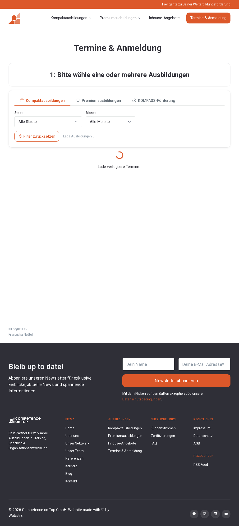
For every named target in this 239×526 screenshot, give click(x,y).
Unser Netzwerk (77, 443)
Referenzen (74, 458)
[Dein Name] (148, 364)
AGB (196, 443)
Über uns (72, 436)
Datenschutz (203, 436)
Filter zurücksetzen (36, 136)
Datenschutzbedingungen (141, 399)
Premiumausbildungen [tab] (98, 100)
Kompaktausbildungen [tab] (42, 100)
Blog (68, 474)
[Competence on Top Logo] (25, 420)
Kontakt (71, 481)
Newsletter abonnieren (176, 380)
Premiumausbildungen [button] (118, 18)
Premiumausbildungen (125, 436)
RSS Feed (200, 465)
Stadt (18, 113)
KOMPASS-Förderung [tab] (153, 100)
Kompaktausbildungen (125, 428)
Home (69, 428)
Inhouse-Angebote (164, 18)
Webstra (16, 515)
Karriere (71, 466)
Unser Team (74, 451)
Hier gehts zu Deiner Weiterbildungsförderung (196, 4)
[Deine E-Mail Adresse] (204, 364)
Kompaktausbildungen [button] (69, 18)
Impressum (202, 428)
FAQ (154, 443)
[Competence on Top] (14, 18)
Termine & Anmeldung (208, 18)
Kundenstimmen (163, 428)
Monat (91, 113)
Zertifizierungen (163, 436)
